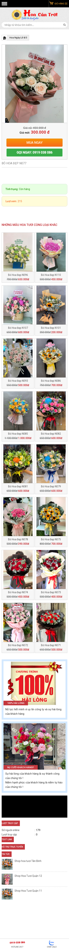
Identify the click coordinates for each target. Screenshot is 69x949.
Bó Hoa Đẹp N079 (51, 486)
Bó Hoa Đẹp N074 (18, 592)
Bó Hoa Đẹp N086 (51, 380)
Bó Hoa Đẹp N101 (51, 327)
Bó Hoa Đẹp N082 (51, 433)
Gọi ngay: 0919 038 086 (34, 152)
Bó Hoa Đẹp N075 (51, 539)
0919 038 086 (17, 942)
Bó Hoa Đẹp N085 (18, 433)
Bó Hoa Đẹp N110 (51, 274)
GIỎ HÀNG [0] (60, 3)
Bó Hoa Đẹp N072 (18, 645)
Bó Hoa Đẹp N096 (18, 274)
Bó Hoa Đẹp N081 (18, 486)
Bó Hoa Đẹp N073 (51, 592)
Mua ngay (34, 142)
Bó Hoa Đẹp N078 (18, 539)
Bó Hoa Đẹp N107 (18, 327)
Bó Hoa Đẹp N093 (18, 380)
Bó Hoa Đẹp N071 (51, 645)
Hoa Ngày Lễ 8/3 (18, 37)
